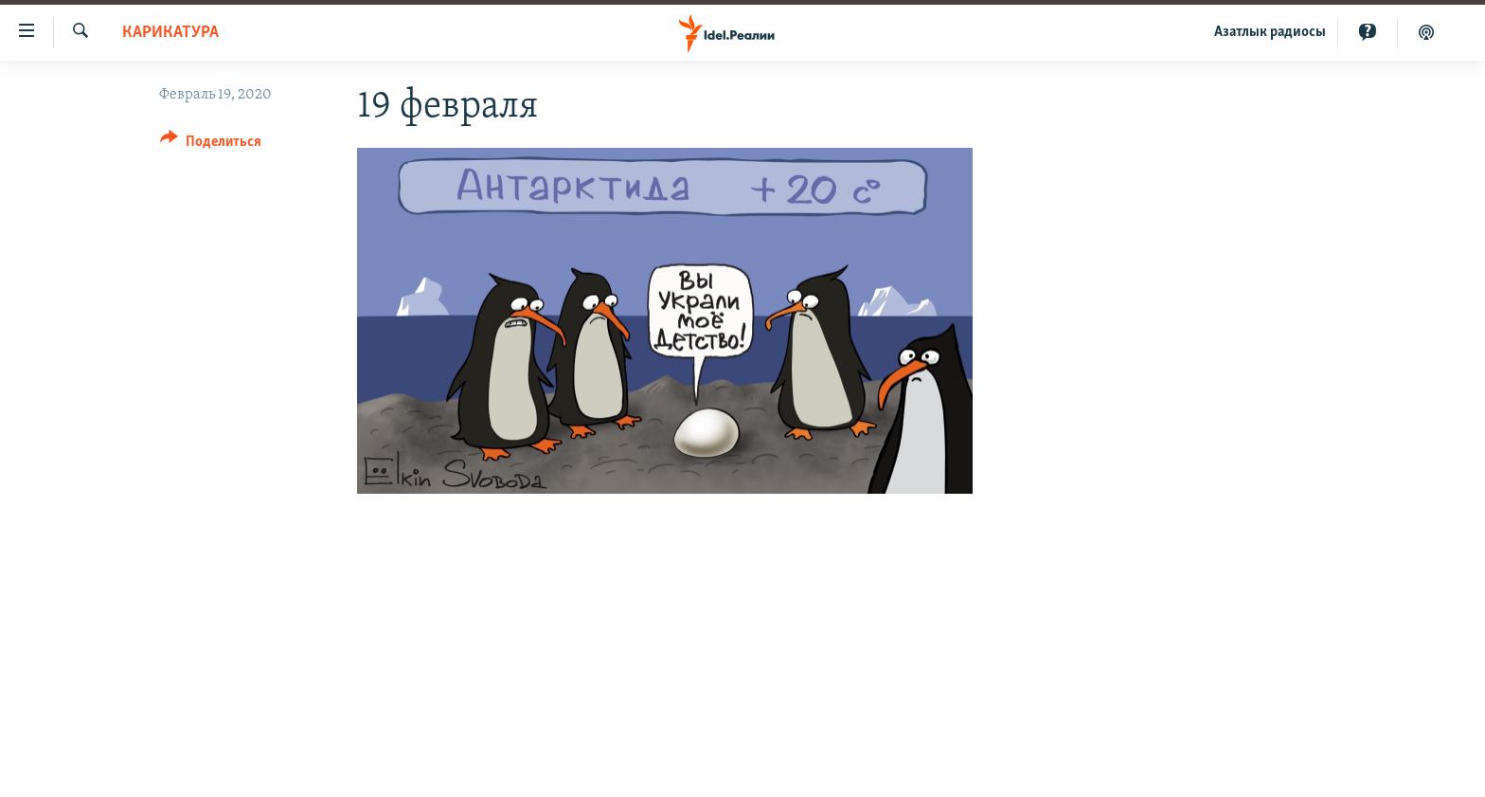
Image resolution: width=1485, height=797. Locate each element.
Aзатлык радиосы (1270, 32)
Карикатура (170, 33)
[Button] (210, 144)
